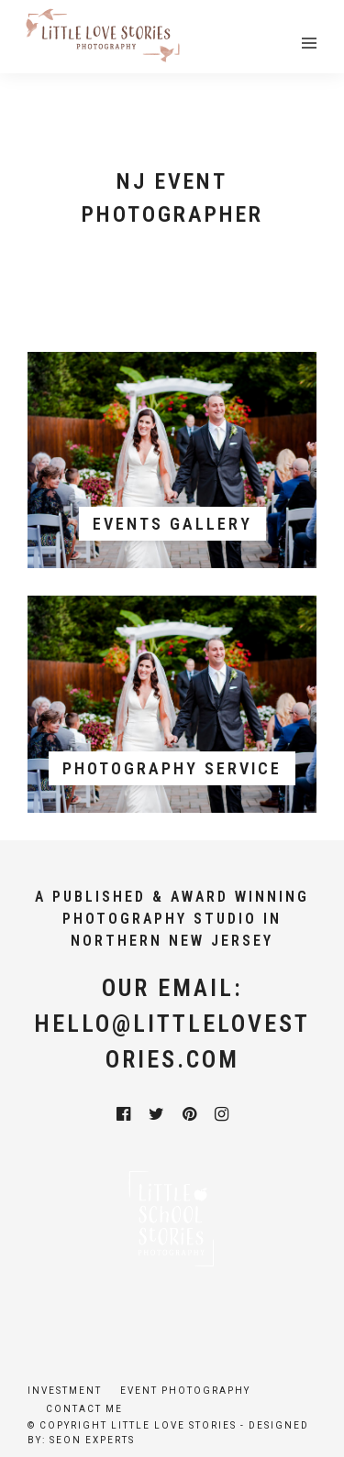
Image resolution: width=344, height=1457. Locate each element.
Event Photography (185, 1391)
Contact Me (84, 1409)
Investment (65, 1391)
